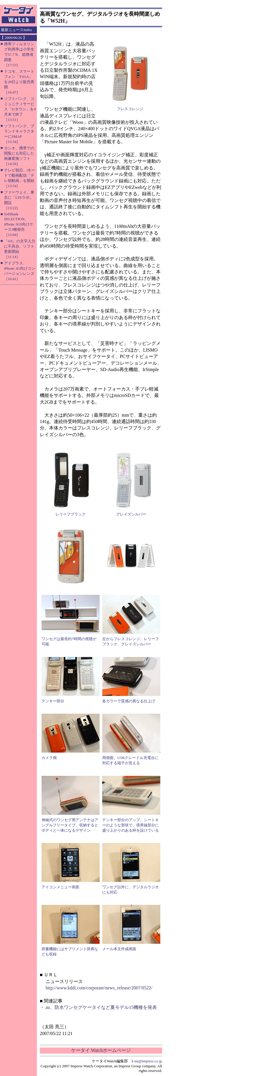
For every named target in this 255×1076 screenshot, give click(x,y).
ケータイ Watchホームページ (100, 1050)
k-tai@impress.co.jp (147, 1061)
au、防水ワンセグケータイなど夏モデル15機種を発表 (101, 1007)
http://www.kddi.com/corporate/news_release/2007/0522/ (99, 987)
